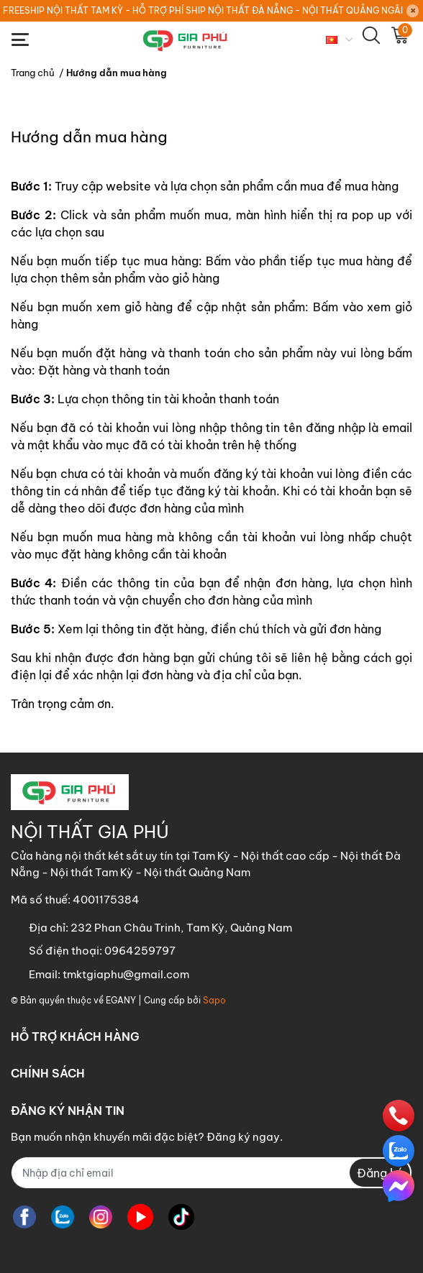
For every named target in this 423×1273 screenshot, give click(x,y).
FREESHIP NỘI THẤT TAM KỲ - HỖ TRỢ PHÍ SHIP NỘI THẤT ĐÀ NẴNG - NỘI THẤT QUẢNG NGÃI (203, 10)
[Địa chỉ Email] (211, 1173)
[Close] (412, 10)
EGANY (121, 1000)
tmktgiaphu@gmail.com (126, 974)
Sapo (214, 1000)
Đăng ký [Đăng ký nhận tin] (380, 1173)
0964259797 (140, 950)
